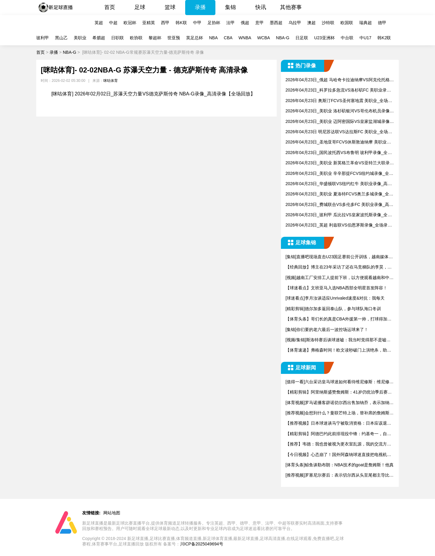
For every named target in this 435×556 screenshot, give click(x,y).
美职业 (80, 37)
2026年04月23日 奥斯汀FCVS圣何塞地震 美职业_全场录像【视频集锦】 (338, 101)
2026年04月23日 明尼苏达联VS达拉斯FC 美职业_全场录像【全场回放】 (338, 132)
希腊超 (98, 37)
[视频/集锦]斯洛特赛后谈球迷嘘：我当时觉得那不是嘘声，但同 (335, 340)
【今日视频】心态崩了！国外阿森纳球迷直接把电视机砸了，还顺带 (338, 455)
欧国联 (346, 22)
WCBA (263, 37)
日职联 (117, 37)
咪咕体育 (110, 81)
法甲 (230, 22)
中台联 (347, 37)
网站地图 (111, 512)
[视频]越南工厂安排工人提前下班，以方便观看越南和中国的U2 (339, 278)
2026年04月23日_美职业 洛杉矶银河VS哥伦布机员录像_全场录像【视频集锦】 (338, 111)
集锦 (230, 7)
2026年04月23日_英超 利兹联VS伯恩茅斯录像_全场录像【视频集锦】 (338, 225)
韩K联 (181, 22)
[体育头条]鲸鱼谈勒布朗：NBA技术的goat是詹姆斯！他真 (339, 464)
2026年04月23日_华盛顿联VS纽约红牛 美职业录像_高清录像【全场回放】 (338, 184)
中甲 (197, 22)
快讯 (260, 7)
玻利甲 (42, 37)
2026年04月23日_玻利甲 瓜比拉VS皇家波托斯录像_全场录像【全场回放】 (338, 215)
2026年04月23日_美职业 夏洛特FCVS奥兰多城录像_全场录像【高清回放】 (339, 194)
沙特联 (328, 22)
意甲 (259, 22)
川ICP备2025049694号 (201, 544)
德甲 (382, 22)
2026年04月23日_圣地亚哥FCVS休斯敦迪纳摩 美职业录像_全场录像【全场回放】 (338, 142)
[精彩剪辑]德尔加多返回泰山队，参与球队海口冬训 (333, 308)
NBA (213, 37)
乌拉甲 (294, 22)
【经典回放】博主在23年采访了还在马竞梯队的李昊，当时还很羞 (338, 267)
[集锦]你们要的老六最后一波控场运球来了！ (326, 329)
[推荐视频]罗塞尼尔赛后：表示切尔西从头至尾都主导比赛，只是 (337, 475)
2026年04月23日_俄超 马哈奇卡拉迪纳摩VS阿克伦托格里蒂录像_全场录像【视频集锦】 (339, 80)
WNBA (245, 37)
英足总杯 (194, 37)
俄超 (245, 22)
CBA (228, 37)
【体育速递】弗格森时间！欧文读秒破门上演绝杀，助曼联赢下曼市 (338, 350)
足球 (139, 7)
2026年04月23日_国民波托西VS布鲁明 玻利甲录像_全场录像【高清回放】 (338, 153)
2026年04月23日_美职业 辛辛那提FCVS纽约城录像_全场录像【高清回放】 (339, 174)
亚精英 (148, 22)
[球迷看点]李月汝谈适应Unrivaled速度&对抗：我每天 (335, 298)
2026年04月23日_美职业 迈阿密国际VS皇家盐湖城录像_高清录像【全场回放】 (338, 122)
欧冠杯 (130, 22)
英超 (99, 22)
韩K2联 (384, 37)
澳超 (311, 22)
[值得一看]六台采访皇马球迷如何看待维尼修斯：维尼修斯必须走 (339, 382)
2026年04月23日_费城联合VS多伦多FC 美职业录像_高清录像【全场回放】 (339, 205)
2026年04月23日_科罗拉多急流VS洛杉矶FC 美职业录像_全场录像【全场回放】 (339, 90)
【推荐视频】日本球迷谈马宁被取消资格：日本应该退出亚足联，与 (338, 423)
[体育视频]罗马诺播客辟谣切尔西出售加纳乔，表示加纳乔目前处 (339, 403)
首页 (109, 7)
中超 (113, 22)
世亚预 (173, 37)
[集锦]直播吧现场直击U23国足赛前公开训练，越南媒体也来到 (339, 257)
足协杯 (214, 22)
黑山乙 (61, 37)
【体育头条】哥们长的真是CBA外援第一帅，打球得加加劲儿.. (338, 319)
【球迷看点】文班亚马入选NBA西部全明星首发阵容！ (336, 287)
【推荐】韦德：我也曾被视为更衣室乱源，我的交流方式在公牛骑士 (338, 444)
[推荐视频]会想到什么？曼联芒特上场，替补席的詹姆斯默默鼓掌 (339, 413)
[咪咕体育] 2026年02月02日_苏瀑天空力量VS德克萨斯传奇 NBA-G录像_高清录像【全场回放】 (153, 93)
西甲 (165, 22)
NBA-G (282, 37)
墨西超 (276, 22)
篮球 (170, 7)
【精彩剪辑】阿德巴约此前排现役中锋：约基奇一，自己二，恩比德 (338, 434)
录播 (200, 7)
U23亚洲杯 (324, 37)
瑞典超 (365, 22)
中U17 (365, 37)
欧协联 (136, 37)
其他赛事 (291, 7)
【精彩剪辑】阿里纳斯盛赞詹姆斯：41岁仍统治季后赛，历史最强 (338, 392)
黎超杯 (155, 37)
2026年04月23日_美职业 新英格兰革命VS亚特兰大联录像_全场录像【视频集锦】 (339, 163)
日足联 (301, 37)
